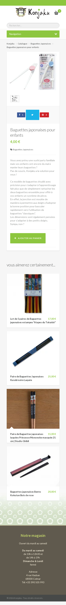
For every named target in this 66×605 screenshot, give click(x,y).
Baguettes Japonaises (23, 149)
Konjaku (10, 43)
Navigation (15, 33)
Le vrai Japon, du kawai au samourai (47, 12)
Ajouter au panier (28, 238)
